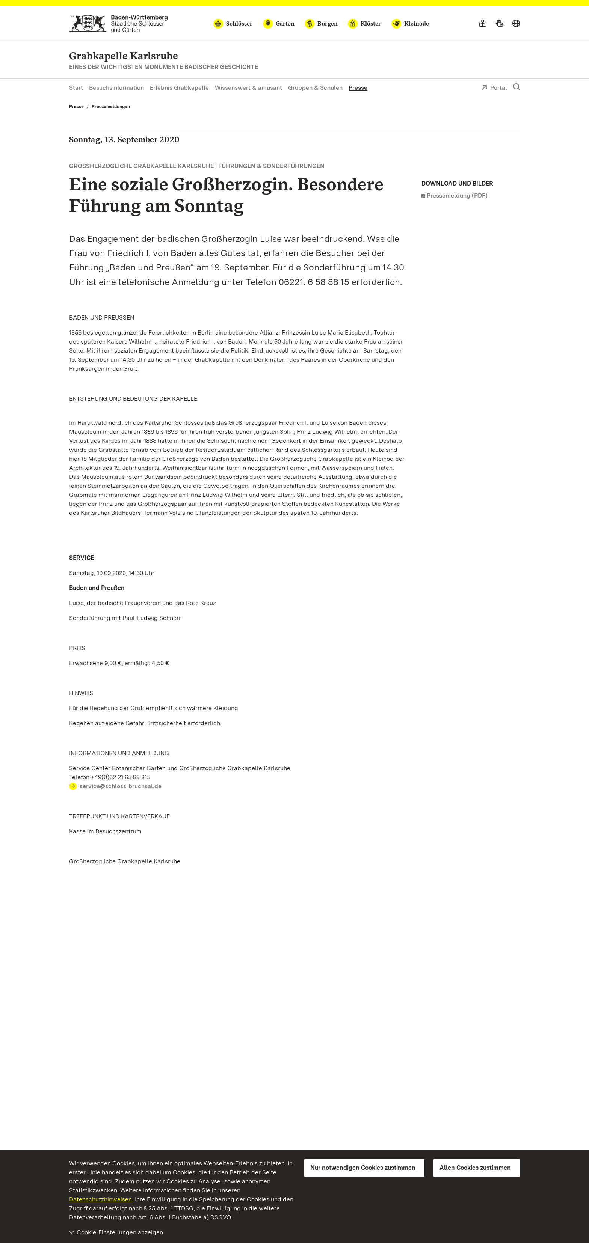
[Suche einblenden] (516, 87)
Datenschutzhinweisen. (101, 1199)
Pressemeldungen (111, 106)
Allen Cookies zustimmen (475, 1167)
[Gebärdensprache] (499, 24)
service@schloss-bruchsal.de (121, 786)
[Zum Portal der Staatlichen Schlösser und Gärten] (118, 23)
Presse (358, 87)
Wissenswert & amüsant (248, 87)
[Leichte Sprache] (482, 24)
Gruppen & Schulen (315, 87)
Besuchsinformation (116, 87)
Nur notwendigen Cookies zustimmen (362, 1167)
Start (76, 87)
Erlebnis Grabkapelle (179, 87)
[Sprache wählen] (516, 24)
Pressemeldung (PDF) (457, 195)
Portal (494, 88)
